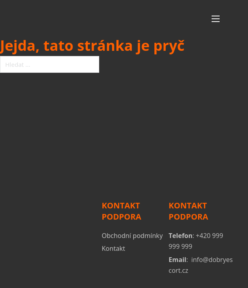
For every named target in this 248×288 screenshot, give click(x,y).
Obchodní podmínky (132, 235)
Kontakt (113, 248)
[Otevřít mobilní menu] (216, 19)
